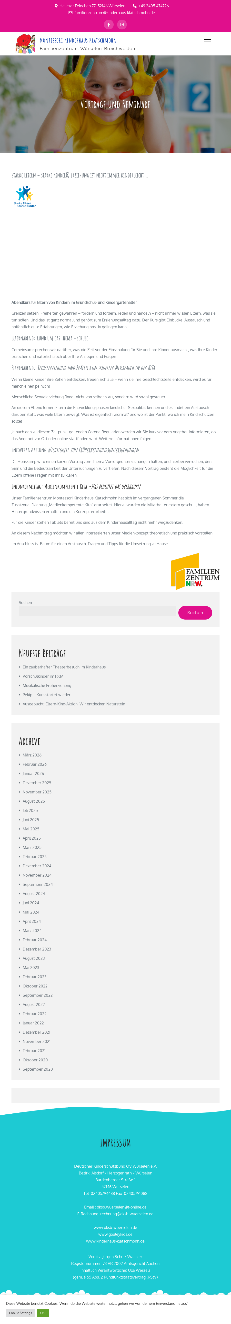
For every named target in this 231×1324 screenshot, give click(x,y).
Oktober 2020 (35, 1059)
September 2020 (38, 1068)
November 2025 (37, 791)
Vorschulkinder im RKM (43, 676)
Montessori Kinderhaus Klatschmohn (77, 40)
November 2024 (37, 874)
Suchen (25, 602)
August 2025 (34, 800)
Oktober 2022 (35, 985)
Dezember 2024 (37, 865)
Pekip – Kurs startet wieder (46, 694)
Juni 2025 (31, 819)
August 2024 (34, 893)
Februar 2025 (35, 856)
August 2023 (34, 957)
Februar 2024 (35, 939)
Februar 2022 (35, 1013)
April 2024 (32, 920)
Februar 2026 (35, 763)
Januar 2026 (33, 773)
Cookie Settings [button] (20, 1313)
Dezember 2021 (36, 1031)
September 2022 (38, 994)
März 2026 (32, 754)
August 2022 (34, 1004)
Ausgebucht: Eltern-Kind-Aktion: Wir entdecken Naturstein (74, 703)
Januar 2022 (33, 1022)
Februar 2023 (35, 976)
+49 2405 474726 (151, 5)
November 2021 (36, 1041)
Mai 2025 (31, 828)
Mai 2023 (31, 967)
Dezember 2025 (37, 782)
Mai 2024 (31, 911)
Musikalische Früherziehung (47, 685)
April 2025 (32, 837)
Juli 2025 (30, 810)
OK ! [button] (43, 1313)
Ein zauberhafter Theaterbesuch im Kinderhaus (64, 666)
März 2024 (32, 930)
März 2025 (32, 846)
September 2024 (38, 883)
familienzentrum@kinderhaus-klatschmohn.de (112, 12)
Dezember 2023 (37, 948)
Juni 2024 (31, 902)
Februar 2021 (34, 1050)
